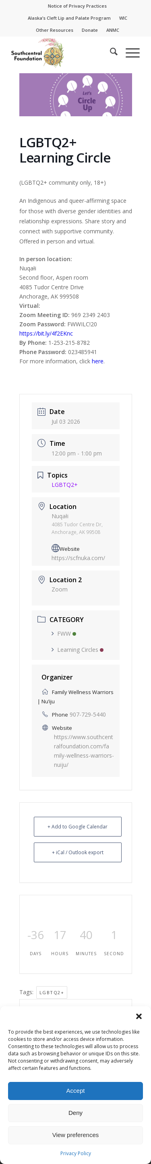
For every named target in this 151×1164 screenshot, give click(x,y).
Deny (75, 1112)
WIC (123, 18)
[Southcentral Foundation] (62, 53)
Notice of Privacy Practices (77, 6)
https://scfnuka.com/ (78, 558)
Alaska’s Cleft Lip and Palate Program (69, 18)
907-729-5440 (88, 714)
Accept (75, 1090)
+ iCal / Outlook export (77, 852)
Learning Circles (77, 649)
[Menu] (129, 53)
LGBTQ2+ (51, 992)
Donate (90, 30)
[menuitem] (77, 6)
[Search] (110, 53)
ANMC (112, 30)
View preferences (75, 1134)
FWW (64, 633)
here (97, 361)
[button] (139, 1016)
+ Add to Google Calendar (78, 826)
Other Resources (54, 30)
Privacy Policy (75, 1153)
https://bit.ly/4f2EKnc (46, 333)
